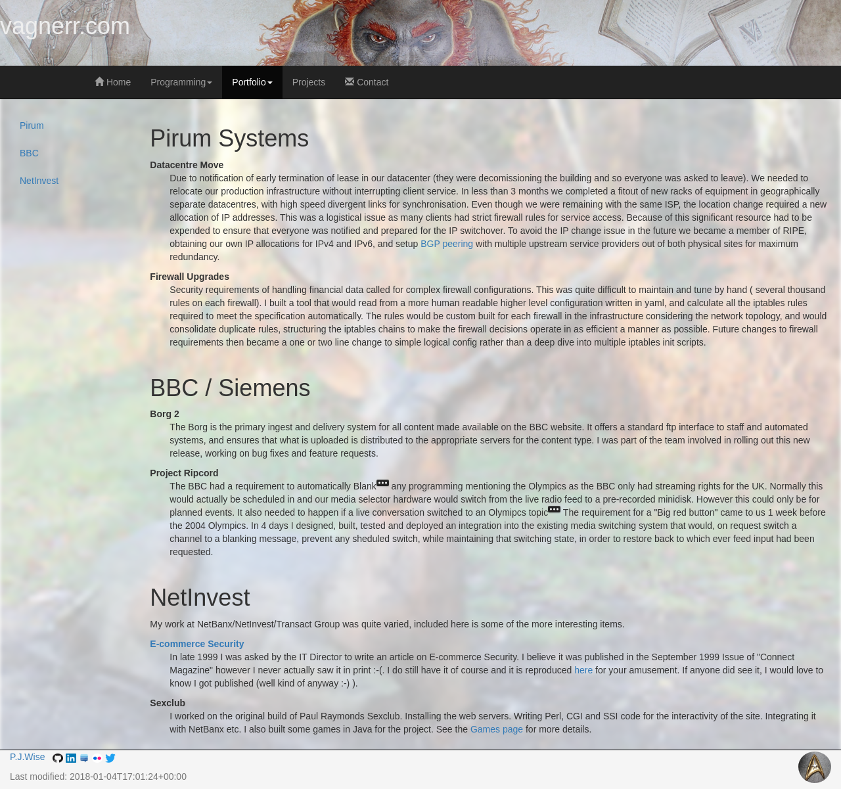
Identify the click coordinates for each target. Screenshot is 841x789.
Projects (309, 82)
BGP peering (446, 243)
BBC (29, 153)
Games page (496, 729)
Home (113, 82)
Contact (366, 82)
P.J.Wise (27, 757)
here (583, 670)
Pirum (32, 125)
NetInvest (39, 180)
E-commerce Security (197, 644)
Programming (181, 82)
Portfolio (252, 82)
